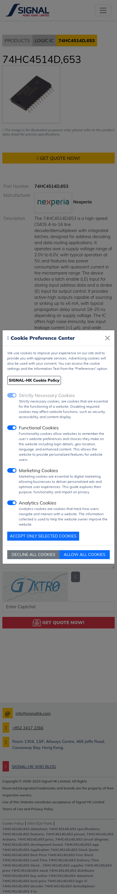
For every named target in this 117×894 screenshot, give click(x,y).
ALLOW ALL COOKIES (84, 554)
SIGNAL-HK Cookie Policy (34, 380)
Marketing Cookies (38, 470)
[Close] (107, 338)
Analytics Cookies (37, 503)
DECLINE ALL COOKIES (33, 554)
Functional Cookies (39, 428)
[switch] (11, 427)
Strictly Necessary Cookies (47, 395)
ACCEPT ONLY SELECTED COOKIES (43, 536)
